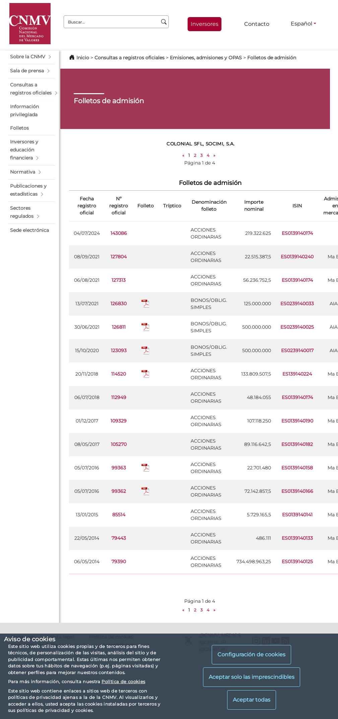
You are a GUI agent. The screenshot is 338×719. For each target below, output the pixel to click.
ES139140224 (297, 374)
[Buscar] (164, 21)
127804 (119, 257)
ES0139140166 (297, 491)
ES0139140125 (297, 562)
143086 (119, 233)
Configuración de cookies (251, 654)
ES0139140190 (297, 421)
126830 (119, 304)
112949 (118, 397)
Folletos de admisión (271, 58)
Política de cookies (123, 681)
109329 (119, 421)
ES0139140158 (297, 468)
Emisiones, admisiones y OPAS (206, 58)
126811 (119, 327)
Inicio (82, 58)
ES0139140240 (297, 257)
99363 (119, 468)
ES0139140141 (297, 515)
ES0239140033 (297, 304)
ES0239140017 (297, 350)
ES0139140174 (297, 233)
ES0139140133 (297, 538)
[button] (31, 57)
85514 (118, 515)
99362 (119, 491)
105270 (119, 444)
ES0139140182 (297, 444)
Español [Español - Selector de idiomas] (301, 23)
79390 (119, 562)
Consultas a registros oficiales (129, 58)
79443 (119, 538)
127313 (119, 280)
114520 (118, 374)
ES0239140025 (297, 327)
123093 (119, 350)
